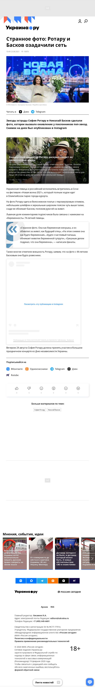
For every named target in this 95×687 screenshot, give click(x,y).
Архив (44, 606)
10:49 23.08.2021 (13, 51)
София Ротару (39, 410)
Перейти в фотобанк (40, 105)
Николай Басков (54, 410)
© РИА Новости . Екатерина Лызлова (18, 105)
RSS (52, 606)
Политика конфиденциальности (31, 638)
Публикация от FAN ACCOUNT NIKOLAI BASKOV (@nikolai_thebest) (43, 340)
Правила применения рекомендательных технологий (42, 641)
